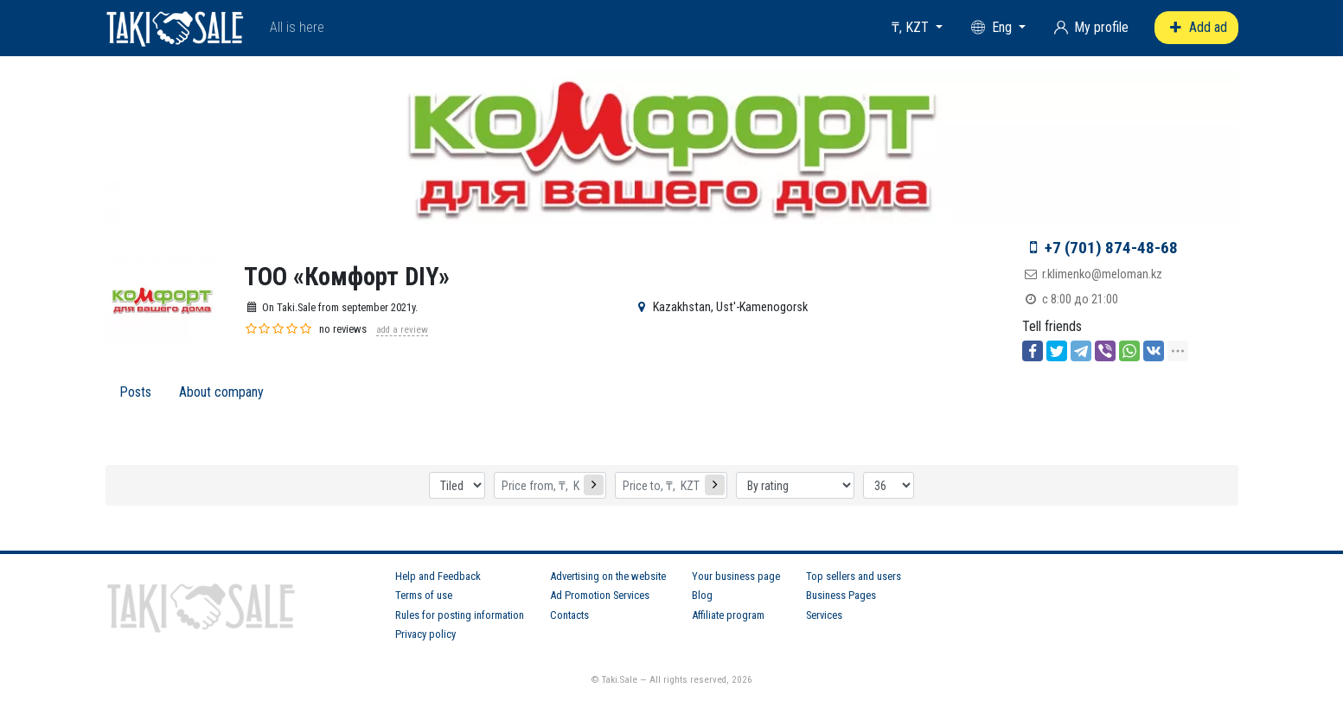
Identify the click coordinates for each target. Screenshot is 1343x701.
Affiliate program (728, 615)
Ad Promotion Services (599, 595)
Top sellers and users (853, 576)
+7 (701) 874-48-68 (1111, 248)
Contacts (569, 615)
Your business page (736, 576)
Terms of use (423, 595)
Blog (702, 595)
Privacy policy (425, 634)
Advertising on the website (608, 576)
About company (221, 392)
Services (824, 615)
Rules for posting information (459, 615)
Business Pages (841, 595)
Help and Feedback (438, 576)
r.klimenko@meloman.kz (1102, 274)
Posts (135, 392)
